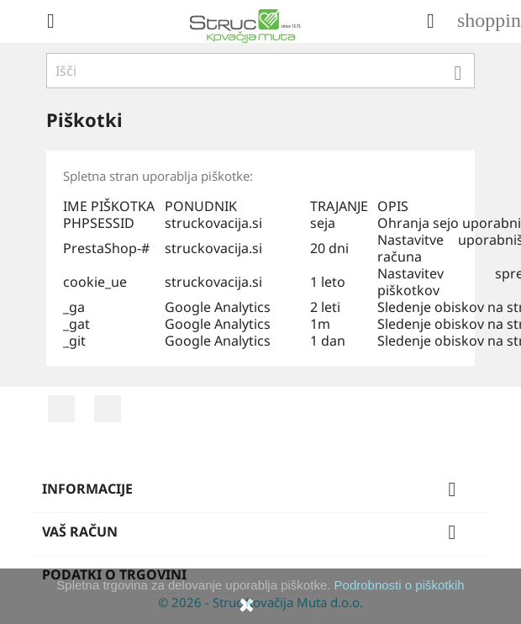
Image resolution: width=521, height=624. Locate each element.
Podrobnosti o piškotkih (399, 585)
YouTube (107, 408)
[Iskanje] (260, 70)
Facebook (61, 408)
